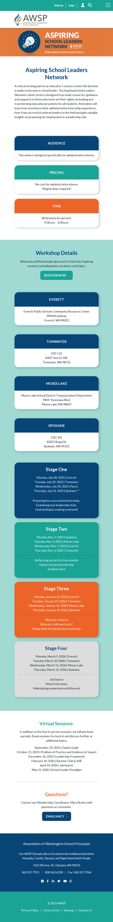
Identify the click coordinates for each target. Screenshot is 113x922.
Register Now (55, 275)
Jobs (71, 5)
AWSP (31, 19)
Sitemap (69, 910)
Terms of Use (51, 910)
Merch (59, 5)
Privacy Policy (30, 910)
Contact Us (85, 910)
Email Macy (55, 816)
